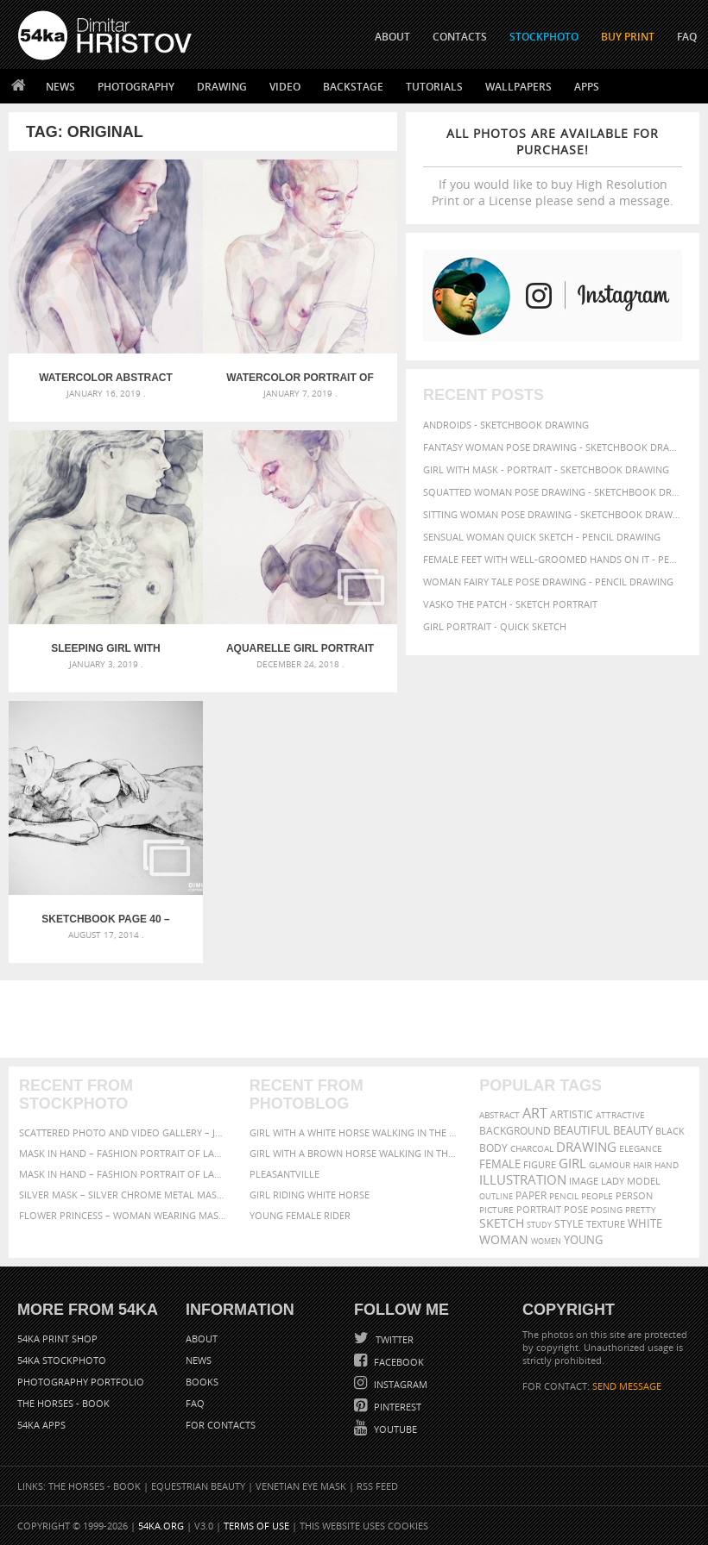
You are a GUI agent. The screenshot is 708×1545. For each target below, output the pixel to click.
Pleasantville (284, 1173)
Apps (586, 86)
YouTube (394, 1429)
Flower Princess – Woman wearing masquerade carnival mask (124, 1215)
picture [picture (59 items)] (496, 1210)
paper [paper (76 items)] (531, 1195)
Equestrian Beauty (198, 1485)
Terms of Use (256, 1525)
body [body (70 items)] (493, 1148)
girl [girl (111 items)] (572, 1163)
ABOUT (392, 36)
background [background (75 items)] (515, 1130)
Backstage (353, 86)
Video (284, 86)
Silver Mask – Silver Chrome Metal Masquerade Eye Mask (124, 1194)
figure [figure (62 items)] (539, 1165)
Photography (136, 86)
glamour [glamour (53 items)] (609, 1165)
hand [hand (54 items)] (666, 1165)
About (202, 1338)
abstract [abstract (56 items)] (499, 1115)
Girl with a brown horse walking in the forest (354, 1153)
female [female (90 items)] (500, 1164)
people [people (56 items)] (597, 1196)
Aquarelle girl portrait (300, 648)
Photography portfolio (80, 1381)
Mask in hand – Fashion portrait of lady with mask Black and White (124, 1153)
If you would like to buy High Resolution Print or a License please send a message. (552, 167)
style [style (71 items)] (569, 1223)
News (60, 86)
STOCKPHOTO (543, 36)
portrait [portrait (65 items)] (538, 1209)
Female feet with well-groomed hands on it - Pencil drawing (552, 559)
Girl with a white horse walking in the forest (354, 1132)
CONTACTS (460, 36)
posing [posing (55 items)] (607, 1210)
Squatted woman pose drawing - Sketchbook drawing (552, 491)
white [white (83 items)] (645, 1224)
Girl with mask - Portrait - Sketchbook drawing (546, 469)
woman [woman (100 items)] (503, 1239)
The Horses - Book (63, 1403)
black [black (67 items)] (670, 1130)
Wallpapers (518, 86)
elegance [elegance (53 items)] (640, 1148)
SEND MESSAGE (626, 1385)
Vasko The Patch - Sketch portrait (510, 603)
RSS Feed (377, 1485)
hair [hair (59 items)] (642, 1165)
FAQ (687, 36)
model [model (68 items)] (644, 1180)
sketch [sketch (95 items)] (501, 1223)
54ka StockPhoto (61, 1360)
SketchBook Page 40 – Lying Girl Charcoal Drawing (105, 919)
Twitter (393, 1339)
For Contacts (221, 1424)
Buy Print (627, 36)
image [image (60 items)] (583, 1181)
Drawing (222, 86)
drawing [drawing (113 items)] (586, 1146)
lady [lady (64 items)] (612, 1181)
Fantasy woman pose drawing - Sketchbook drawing (552, 447)
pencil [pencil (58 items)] (563, 1196)
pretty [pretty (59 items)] (640, 1210)
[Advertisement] (357, 1019)
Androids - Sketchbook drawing (506, 424)
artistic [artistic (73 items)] (571, 1114)
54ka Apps (41, 1424)
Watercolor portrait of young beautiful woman (299, 378)
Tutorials (434, 86)
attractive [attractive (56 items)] (620, 1115)
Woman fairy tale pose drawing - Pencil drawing (548, 581)
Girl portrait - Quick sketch (494, 626)
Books (202, 1381)
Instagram (399, 1384)
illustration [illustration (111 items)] (522, 1180)
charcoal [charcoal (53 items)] (531, 1148)
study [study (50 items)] (539, 1224)
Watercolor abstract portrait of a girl (106, 378)
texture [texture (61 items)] (605, 1224)
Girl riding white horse (310, 1194)
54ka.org (161, 1525)
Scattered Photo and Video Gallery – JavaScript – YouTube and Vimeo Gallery (124, 1132)
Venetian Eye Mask (301, 1485)
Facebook (397, 1361)
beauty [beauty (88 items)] (633, 1130)
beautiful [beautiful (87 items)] (581, 1130)
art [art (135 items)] (534, 1113)
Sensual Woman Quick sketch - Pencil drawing (542, 536)
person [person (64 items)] (634, 1196)
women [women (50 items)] (546, 1241)
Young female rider (300, 1215)
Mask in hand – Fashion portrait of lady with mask (124, 1173)
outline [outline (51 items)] (496, 1196)
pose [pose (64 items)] (576, 1210)
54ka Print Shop (57, 1338)
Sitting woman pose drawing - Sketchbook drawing (552, 514)
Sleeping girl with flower (105, 648)
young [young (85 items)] (583, 1240)
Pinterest (396, 1406)
